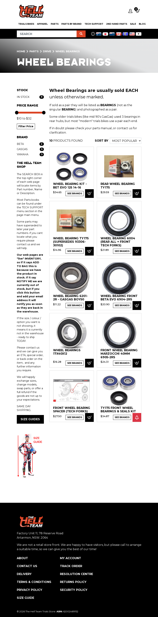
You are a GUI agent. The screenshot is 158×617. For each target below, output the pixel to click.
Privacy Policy (29, 590)
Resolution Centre (76, 574)
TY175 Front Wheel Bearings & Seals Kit (118, 409)
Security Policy (73, 590)
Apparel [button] (42, 24)
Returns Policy (73, 582)
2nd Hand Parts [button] (116, 24)
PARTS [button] (55, 24)
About (22, 558)
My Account (70, 558)
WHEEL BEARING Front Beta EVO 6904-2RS (119, 297)
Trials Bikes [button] (26, 24)
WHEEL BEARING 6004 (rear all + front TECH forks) (118, 242)
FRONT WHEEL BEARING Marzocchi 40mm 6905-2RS (119, 354)
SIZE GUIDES (30, 419)
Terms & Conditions (34, 582)
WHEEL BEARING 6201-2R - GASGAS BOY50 (70, 297)
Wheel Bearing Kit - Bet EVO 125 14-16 (70, 185)
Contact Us (27, 566)
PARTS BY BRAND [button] (71, 24)
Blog (142, 24)
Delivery (24, 574)
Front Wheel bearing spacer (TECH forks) (71, 409)
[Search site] (81, 33)
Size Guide (25, 598)
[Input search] (47, 33)
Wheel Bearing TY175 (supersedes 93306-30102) (71, 242)
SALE (133, 24)
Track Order (71, 566)
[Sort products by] (125, 141)
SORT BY (101, 140)
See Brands (74, 193)
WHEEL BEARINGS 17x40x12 (67, 352)
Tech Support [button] (94, 24)
